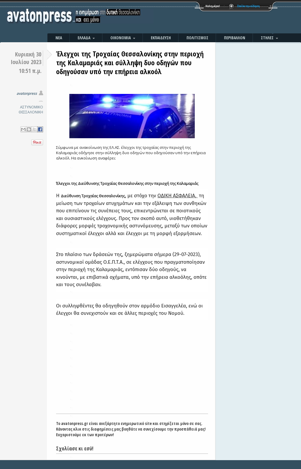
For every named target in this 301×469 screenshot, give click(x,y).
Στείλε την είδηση (248, 6)
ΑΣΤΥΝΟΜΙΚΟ (31, 107)
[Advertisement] (214, 17)
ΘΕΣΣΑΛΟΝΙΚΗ (31, 112)
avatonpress (27, 93)
